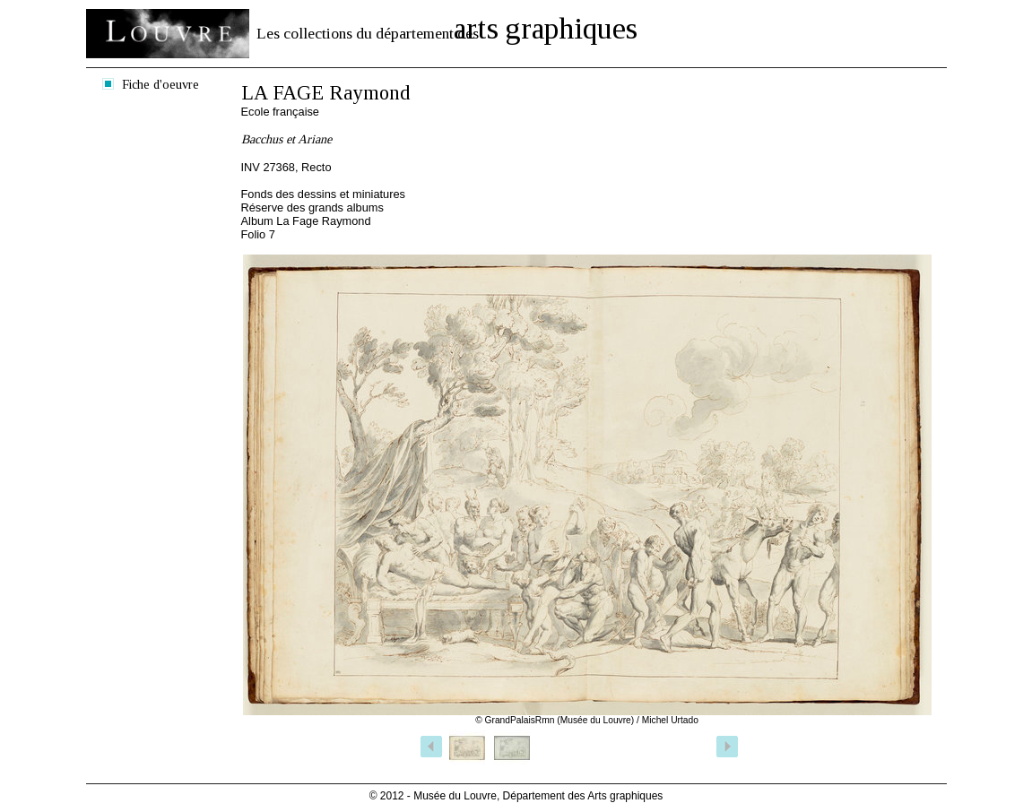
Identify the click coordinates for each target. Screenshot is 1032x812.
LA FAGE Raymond (326, 93)
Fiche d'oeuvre (160, 84)
